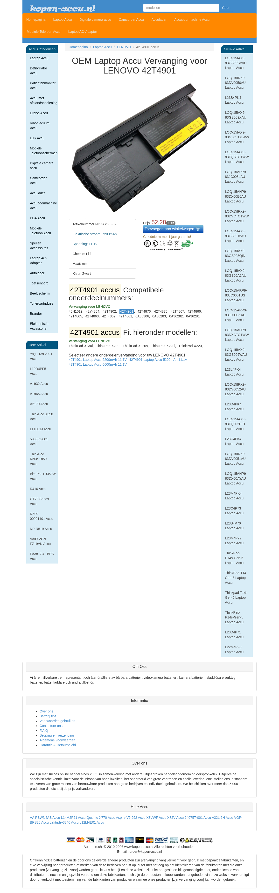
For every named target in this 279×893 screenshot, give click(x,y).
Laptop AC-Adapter (82, 32)
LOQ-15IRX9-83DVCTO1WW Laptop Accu (237, 216)
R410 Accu (38, 489)
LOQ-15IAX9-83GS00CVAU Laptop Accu (235, 63)
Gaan (226, 8)
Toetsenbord (39, 283)
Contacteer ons (51, 726)
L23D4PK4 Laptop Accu (234, 406)
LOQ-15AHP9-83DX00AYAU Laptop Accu (236, 478)
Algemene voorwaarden (57, 740)
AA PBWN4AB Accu (45, 817)
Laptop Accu (62, 19)
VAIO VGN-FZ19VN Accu (40, 541)
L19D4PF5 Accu (38, 371)
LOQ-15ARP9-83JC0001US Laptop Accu (236, 295)
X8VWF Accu (156, 817)
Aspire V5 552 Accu (130, 817)
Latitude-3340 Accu (64, 822)
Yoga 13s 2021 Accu (41, 356)
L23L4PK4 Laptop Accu (234, 372)
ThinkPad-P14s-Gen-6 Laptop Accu (234, 558)
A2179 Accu (39, 404)
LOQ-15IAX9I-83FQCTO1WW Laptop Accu (237, 157)
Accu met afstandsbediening (43, 100)
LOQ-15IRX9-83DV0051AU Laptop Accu (235, 458)
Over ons (46, 711)
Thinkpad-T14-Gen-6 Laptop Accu (236, 597)
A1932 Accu (39, 384)
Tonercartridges (41, 303)
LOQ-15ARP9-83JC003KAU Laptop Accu (236, 315)
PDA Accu (37, 218)
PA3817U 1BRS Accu (42, 556)
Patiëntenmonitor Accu (43, 85)
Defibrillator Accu (38, 70)
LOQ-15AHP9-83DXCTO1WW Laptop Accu (237, 335)
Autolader (37, 273)
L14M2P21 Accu (73, 817)
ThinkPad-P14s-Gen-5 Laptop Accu (234, 617)
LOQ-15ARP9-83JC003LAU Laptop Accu (236, 176)
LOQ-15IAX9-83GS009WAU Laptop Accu (236, 354)
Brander (36, 314)
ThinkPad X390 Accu (41, 416)
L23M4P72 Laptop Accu (234, 540)
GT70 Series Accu (39, 501)
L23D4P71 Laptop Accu (234, 634)
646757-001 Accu (198, 817)
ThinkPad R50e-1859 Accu (38, 459)
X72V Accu (175, 817)
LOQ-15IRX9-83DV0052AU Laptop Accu (235, 389)
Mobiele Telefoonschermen (43, 150)
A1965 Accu (39, 394)
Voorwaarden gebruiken (57, 721)
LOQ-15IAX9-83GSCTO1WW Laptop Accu (237, 137)
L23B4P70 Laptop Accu (234, 525)
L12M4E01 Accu (91, 822)
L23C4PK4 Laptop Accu (234, 441)
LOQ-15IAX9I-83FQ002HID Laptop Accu (235, 424)
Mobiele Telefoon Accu (44, 32)
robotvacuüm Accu (39, 125)
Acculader (159, 19)
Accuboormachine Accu (191, 19)
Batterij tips (48, 716)
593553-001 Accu (39, 441)
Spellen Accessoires (39, 245)
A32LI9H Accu (222, 817)
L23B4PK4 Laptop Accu (234, 100)
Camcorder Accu (131, 19)
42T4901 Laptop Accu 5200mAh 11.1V (98, 360)
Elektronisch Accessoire (39, 326)
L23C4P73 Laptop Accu (234, 510)
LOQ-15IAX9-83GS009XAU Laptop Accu (235, 117)
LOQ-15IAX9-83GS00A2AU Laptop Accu (235, 275)
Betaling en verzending (57, 735)
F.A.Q (44, 730)
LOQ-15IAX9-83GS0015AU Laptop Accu (235, 236)
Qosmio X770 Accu (100, 817)
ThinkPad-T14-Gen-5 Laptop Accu (236, 577)
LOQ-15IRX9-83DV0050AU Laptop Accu (235, 82)
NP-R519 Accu (41, 529)
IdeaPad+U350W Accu (43, 476)
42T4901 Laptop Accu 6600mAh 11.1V (98, 364)
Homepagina (35, 19)
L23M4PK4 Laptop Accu (234, 495)
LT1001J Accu (40, 429)
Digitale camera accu (95, 19)
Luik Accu (37, 138)
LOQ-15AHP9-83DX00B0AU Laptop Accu (236, 196)
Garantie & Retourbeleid (58, 745)
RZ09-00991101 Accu (41, 516)
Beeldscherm (40, 293)
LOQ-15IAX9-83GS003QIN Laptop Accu (235, 255)
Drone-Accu (39, 113)
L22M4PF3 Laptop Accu (234, 649)
